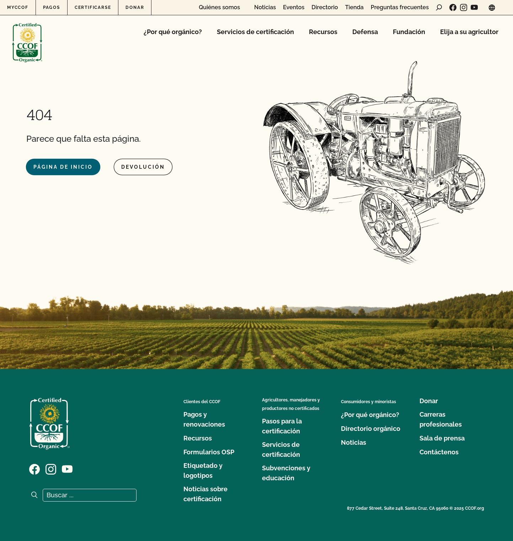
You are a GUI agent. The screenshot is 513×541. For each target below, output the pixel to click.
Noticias (265, 7)
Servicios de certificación (255, 32)
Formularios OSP (208, 452)
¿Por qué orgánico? (173, 32)
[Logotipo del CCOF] (27, 35)
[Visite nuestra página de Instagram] (463, 7)
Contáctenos (439, 452)
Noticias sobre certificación (205, 494)
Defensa (365, 32)
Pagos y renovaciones (204, 419)
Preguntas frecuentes (400, 7)
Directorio (324, 7)
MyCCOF (17, 7)
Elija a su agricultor (469, 32)
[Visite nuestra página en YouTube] (474, 7)
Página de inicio (63, 167)
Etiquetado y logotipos (203, 470)
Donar (134, 7)
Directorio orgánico (370, 428)
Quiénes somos (219, 7)
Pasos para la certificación (282, 426)
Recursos (323, 32)
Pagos (51, 7)
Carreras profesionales (441, 419)
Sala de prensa (442, 438)
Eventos (293, 7)
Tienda (354, 7)
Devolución (143, 167)
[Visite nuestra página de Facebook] (452, 7)
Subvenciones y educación (286, 473)
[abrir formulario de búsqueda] (439, 7)
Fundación (409, 32)
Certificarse (93, 7)
